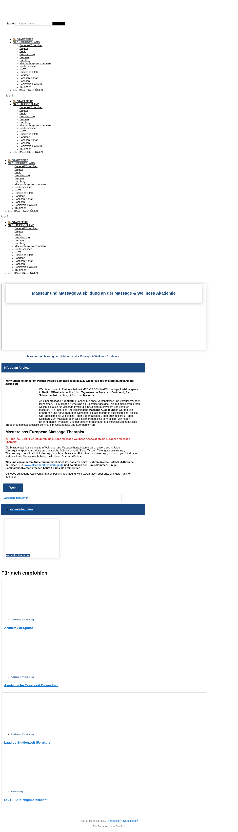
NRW (23, 69)
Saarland (25, 75)
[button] (108, 95)
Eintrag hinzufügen (28, 90)
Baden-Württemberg (31, 45)
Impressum (114, 820)
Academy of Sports (18, 628)
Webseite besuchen (16, 497)
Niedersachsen (28, 66)
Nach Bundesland (26, 42)
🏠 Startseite (23, 39)
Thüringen (25, 87)
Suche (10, 23)
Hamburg (25, 60)
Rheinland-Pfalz (29, 72)
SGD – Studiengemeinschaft (25, 800)
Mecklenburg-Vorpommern (35, 63)
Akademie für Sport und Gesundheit (31, 685)
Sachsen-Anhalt (29, 78)
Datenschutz (130, 820)
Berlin (23, 51)
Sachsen (25, 81)
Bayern (24, 48)
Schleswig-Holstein (31, 84)
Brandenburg (27, 54)
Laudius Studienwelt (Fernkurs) (28, 742)
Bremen (24, 57)
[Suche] (58, 23)
